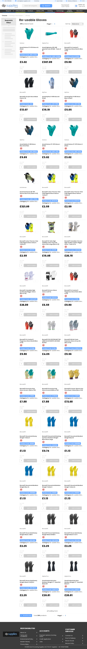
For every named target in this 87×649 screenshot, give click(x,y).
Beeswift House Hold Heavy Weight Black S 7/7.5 (73, 533)
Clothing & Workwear (16, 16)
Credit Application (45, 639)
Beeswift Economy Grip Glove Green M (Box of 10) (50, 389)
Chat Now (36, 1)
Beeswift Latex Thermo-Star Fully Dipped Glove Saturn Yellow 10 (29, 242)
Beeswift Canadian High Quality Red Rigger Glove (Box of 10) (28, 291)
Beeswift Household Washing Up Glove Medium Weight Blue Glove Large (51, 437)
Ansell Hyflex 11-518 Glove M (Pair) (50, 97)
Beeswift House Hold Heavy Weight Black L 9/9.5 (28, 533)
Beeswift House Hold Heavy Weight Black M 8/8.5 (51, 533)
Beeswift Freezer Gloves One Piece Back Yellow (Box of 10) (73, 389)
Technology (60, 11)
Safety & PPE (40, 11)
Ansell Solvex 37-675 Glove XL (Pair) (29, 48)
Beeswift (67, 43)
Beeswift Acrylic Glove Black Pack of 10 (29, 97)
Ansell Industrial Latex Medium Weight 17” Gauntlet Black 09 (51, 582)
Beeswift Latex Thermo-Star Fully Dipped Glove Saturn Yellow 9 (73, 193)
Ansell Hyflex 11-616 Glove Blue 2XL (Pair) (28, 145)
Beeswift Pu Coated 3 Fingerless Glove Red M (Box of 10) (29, 341)
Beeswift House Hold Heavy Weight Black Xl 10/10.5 (28, 581)
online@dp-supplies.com (23, 1)
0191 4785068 (7, 1)
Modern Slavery (25, 641)
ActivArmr (23, 187)
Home (4, 16)
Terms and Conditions (23, 635)
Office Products (20, 11)
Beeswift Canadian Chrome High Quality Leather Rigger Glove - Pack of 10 (73, 242)
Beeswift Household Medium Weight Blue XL (29, 486)
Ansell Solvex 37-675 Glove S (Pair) (73, 145)
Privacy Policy (24, 644)
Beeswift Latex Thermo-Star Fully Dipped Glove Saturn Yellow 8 (51, 193)
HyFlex (44, 92)
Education (79, 11)
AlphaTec (45, 43)
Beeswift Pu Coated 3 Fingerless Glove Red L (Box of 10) (73, 291)
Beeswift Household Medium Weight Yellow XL (73, 486)
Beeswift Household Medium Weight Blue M (73, 437)
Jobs (41, 641)
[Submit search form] (46, 5)
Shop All (8, 11)
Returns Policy (69, 643)
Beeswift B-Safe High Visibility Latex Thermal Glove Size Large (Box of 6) (50, 242)
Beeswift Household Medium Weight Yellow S (51, 486)
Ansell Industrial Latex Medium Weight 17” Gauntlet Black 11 (73, 582)
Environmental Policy (26, 639)
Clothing (50, 11)
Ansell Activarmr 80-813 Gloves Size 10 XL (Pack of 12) (29, 192)
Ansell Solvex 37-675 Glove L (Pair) (51, 145)
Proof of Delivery (70, 638)
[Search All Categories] (37, 5)
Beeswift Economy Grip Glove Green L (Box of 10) (28, 389)
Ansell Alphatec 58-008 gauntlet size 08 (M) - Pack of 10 (51, 49)
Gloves (27, 16)
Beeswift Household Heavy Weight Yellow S (28, 437)
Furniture (30, 11)
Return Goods (69, 640)
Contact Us (69, 635)
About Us (23, 632)
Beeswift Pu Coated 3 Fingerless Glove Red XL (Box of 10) (73, 49)
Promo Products (69, 10)
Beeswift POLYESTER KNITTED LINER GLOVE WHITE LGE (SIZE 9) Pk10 (51, 341)
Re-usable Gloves (33, 57)
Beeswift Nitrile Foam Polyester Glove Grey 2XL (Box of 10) (72, 341)
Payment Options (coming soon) (48, 635)
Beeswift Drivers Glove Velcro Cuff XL (49, 291)
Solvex (22, 43)
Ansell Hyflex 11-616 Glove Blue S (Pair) (72, 97)
